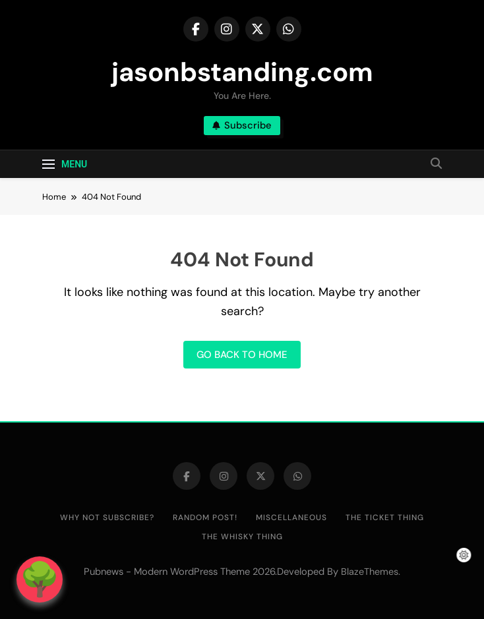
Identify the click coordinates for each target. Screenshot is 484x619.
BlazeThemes (369, 571)
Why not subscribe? (107, 517)
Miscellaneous (291, 517)
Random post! (205, 517)
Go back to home (242, 354)
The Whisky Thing (242, 536)
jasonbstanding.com (242, 72)
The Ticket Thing (385, 517)
